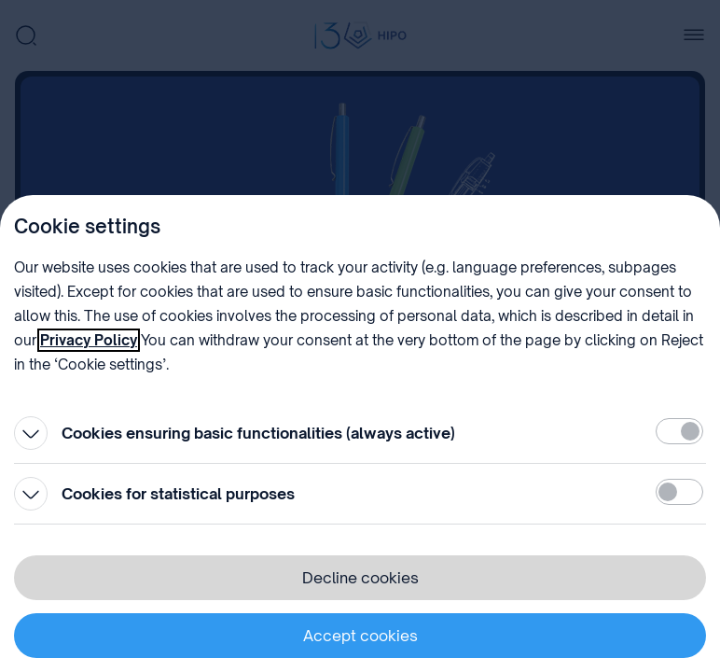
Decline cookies (360, 577)
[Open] (31, 433)
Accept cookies (360, 635)
